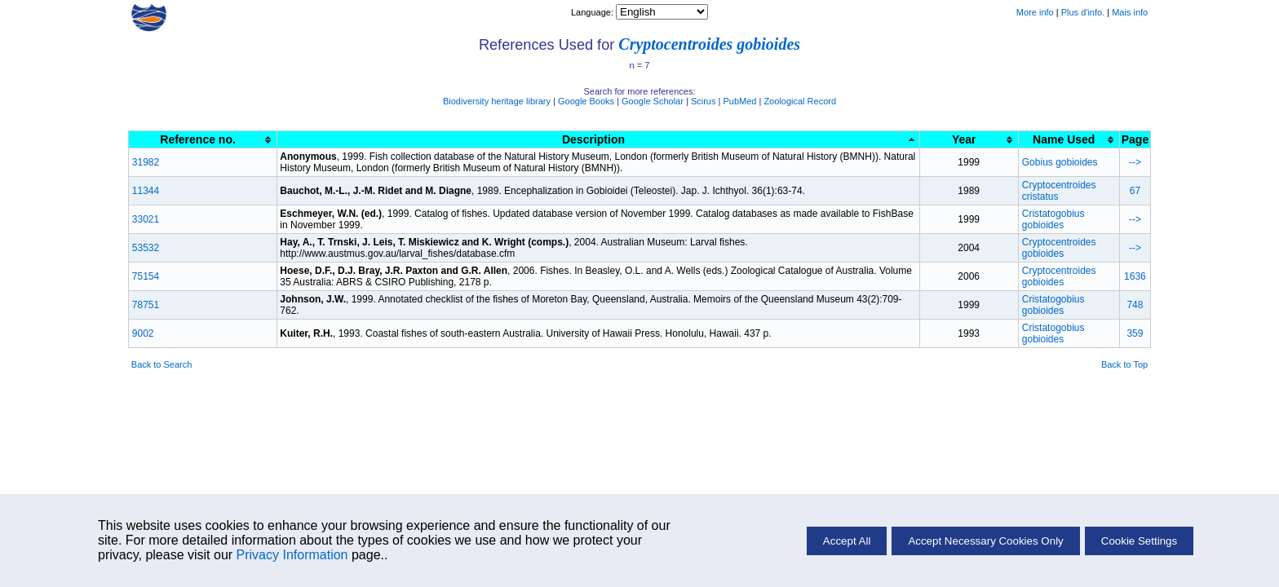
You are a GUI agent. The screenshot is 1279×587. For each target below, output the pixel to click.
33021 (145, 219)
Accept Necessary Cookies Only (985, 541)
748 (1134, 305)
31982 (145, 162)
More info (1035, 12)
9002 (143, 333)
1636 (1135, 276)
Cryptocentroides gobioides (709, 44)
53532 (145, 248)
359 (1134, 333)
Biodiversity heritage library (497, 101)
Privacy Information (292, 555)
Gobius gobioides (1060, 162)
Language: (593, 12)
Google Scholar (653, 101)
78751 (145, 305)
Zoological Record (799, 101)
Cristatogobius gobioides (1053, 219)
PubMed (739, 101)
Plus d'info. (1082, 12)
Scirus (703, 101)
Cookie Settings (1139, 541)
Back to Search (162, 364)
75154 (145, 276)
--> (1135, 162)
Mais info (1130, 12)
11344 (145, 190)
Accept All (847, 541)
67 (1135, 190)
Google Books (586, 101)
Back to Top (1124, 364)
